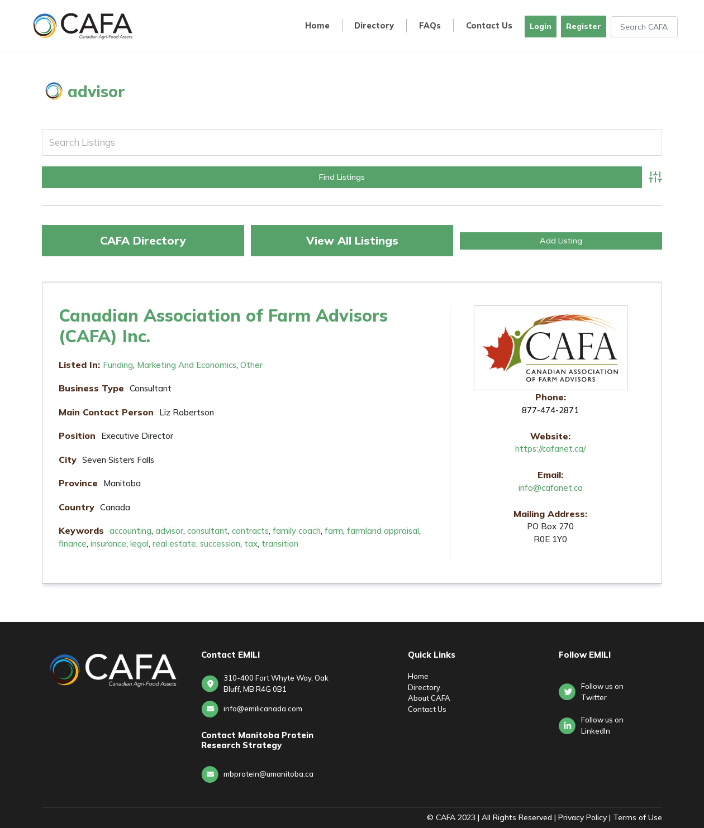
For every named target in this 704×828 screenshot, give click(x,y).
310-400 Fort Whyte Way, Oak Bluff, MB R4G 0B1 (276, 683)
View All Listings (352, 240)
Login (540, 26)
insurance (108, 543)
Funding (118, 365)
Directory (374, 26)
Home (317, 26)
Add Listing (561, 241)
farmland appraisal (383, 530)
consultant (207, 530)
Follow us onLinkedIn (602, 725)
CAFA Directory (143, 240)
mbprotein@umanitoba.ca (268, 773)
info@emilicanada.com (262, 708)
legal (139, 543)
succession (220, 543)
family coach (297, 530)
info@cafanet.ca (551, 487)
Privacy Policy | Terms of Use (610, 817)
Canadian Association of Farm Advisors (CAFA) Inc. (223, 325)
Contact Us (489, 26)
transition (279, 543)
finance (73, 543)
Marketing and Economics (186, 365)
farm (334, 530)
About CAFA (429, 697)
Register (583, 26)
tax (251, 543)
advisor (169, 530)
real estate (174, 543)
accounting (130, 530)
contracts (250, 530)
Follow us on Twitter (602, 692)
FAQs (430, 26)
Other (251, 365)
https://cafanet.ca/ (550, 448)
